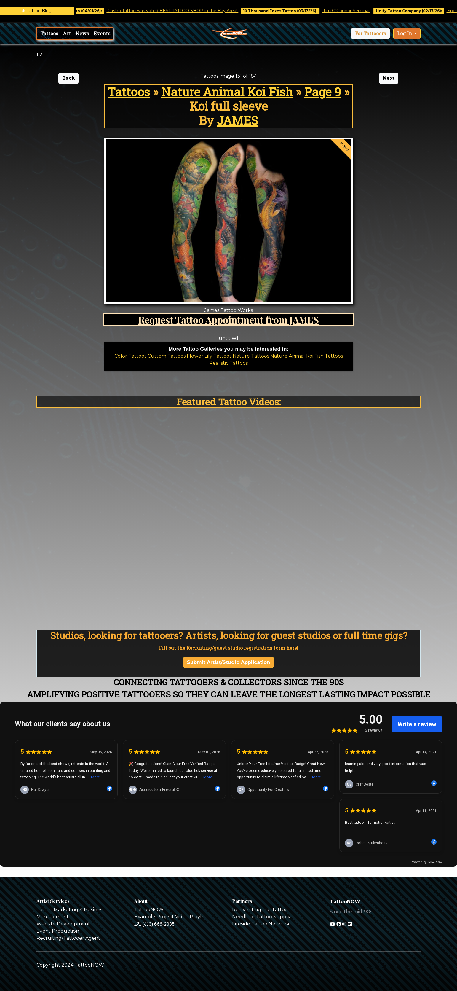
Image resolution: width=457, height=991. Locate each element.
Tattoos (49, 33)
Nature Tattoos (251, 356)
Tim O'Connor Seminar (353, 10)
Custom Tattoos (167, 356)
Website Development (63, 924)
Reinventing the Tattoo (260, 909)
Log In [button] (405, 33)
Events (102, 33)
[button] (370, 33)
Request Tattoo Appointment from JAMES (228, 319)
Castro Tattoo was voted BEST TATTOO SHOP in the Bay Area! (180, 10)
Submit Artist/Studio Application (228, 662)
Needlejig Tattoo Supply (261, 917)
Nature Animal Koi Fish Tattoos (306, 356)
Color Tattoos (130, 356)
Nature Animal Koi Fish (227, 92)
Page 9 (322, 92)
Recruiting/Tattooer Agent (68, 938)
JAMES (237, 120)
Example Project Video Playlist (170, 917)
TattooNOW (149, 909)
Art (67, 33)
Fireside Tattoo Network (261, 924)
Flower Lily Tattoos (209, 356)
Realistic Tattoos (228, 363)
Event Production (57, 931)
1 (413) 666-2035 (154, 924)
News (82, 33)
